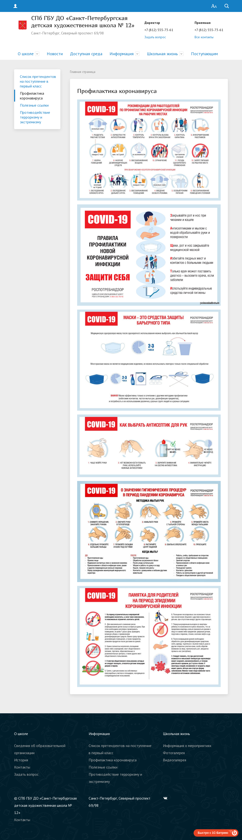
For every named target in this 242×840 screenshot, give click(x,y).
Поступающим (204, 53)
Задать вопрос (155, 37)
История (21, 760)
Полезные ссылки (34, 105)
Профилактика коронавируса (32, 95)
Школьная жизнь (162, 53)
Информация (121, 53)
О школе (26, 53)
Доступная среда (86, 53)
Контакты (22, 767)
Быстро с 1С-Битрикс (213, 833)
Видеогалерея (174, 760)
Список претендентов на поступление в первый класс (38, 81)
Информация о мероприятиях (187, 745)
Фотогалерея (174, 752)
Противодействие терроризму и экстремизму (35, 117)
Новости (55, 53)
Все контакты (204, 37)
